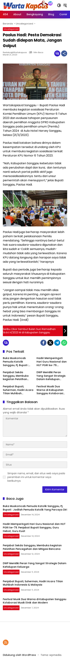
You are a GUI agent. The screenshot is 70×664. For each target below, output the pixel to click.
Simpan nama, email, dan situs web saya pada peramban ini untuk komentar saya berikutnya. (36, 477)
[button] (59, 5)
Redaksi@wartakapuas (15, 52)
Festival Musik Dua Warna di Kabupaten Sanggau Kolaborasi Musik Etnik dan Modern (52, 390)
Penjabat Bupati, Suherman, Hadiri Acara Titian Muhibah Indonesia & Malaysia (18, 390)
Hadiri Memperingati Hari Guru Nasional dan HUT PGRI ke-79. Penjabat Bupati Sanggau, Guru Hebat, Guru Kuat (52, 362)
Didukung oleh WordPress (19, 655)
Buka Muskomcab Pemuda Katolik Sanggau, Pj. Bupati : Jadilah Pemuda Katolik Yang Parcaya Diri (18, 362)
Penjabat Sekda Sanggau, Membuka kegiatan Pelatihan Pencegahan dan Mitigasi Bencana (16, 376)
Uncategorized (11, 29)
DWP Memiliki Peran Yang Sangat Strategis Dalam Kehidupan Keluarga (51, 376)
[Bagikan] (64, 53)
